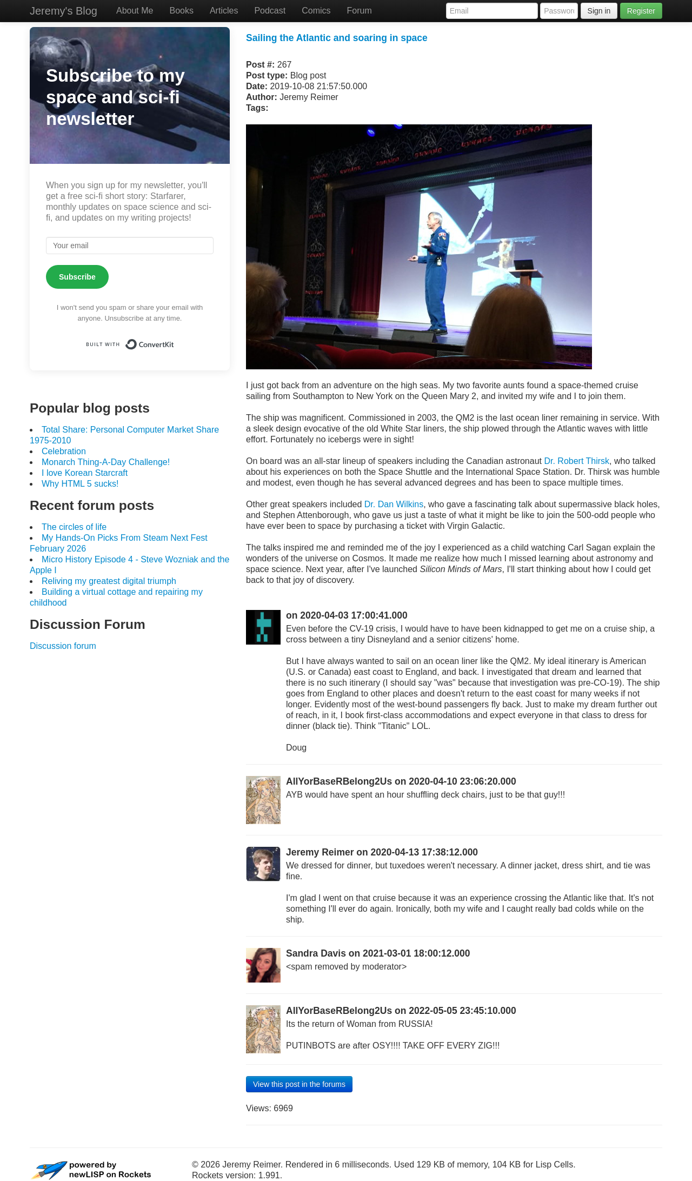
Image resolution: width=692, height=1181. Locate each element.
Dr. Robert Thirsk (576, 461)
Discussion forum (63, 646)
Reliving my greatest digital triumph (109, 581)
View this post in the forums (299, 1084)
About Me (134, 10)
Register (641, 10)
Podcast (269, 10)
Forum (359, 10)
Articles (224, 10)
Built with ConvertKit (174, 340)
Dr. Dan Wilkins (393, 504)
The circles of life (74, 527)
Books (181, 10)
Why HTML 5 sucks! (80, 483)
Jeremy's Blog (63, 11)
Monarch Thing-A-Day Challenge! (106, 462)
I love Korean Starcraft (85, 472)
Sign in (599, 10)
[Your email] (130, 245)
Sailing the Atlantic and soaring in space (337, 37)
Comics (316, 10)
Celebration (64, 451)
